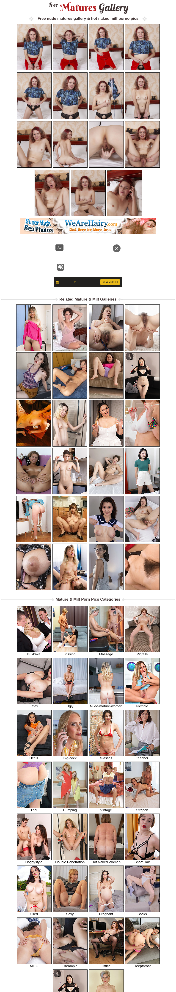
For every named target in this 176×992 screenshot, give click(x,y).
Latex (34, 704)
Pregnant (106, 912)
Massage (106, 652)
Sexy (70, 912)
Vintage (106, 808)
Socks (142, 912)
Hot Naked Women (106, 860)
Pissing (70, 652)
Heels (34, 756)
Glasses (106, 756)
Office (106, 964)
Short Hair (142, 860)
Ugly (70, 704)
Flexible (142, 704)
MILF (34, 964)
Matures (88, 7)
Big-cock (70, 756)
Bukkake (34, 652)
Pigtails (142, 652)
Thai (34, 808)
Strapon (142, 808)
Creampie (70, 964)
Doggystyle (34, 860)
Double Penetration (70, 860)
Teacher (142, 756)
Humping (70, 808)
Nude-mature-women (106, 704)
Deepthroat (142, 964)
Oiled (34, 912)
